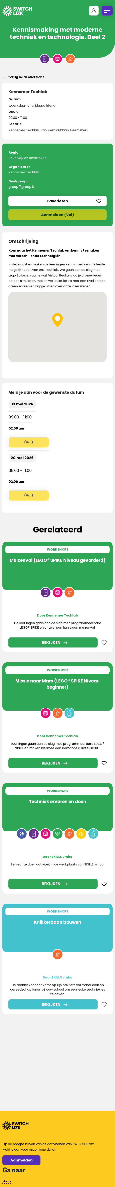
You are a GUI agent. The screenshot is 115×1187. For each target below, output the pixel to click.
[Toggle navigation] (107, 10)
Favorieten (74, 201)
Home (6, 1181)
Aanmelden (21, 1160)
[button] (57, 320)
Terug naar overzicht (23, 77)
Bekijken (51, 642)
